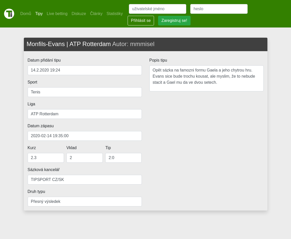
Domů (25, 13)
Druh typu (36, 191)
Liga (31, 104)
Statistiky (115, 13)
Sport (32, 82)
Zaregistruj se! (174, 20)
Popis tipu (158, 60)
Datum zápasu (41, 126)
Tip (108, 148)
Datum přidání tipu (44, 60)
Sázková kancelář (44, 169)
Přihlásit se (141, 20)
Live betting (57, 13)
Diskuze (79, 13)
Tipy (39, 13)
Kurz (32, 148)
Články (96, 13)
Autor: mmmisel (133, 43)
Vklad (71, 148)
